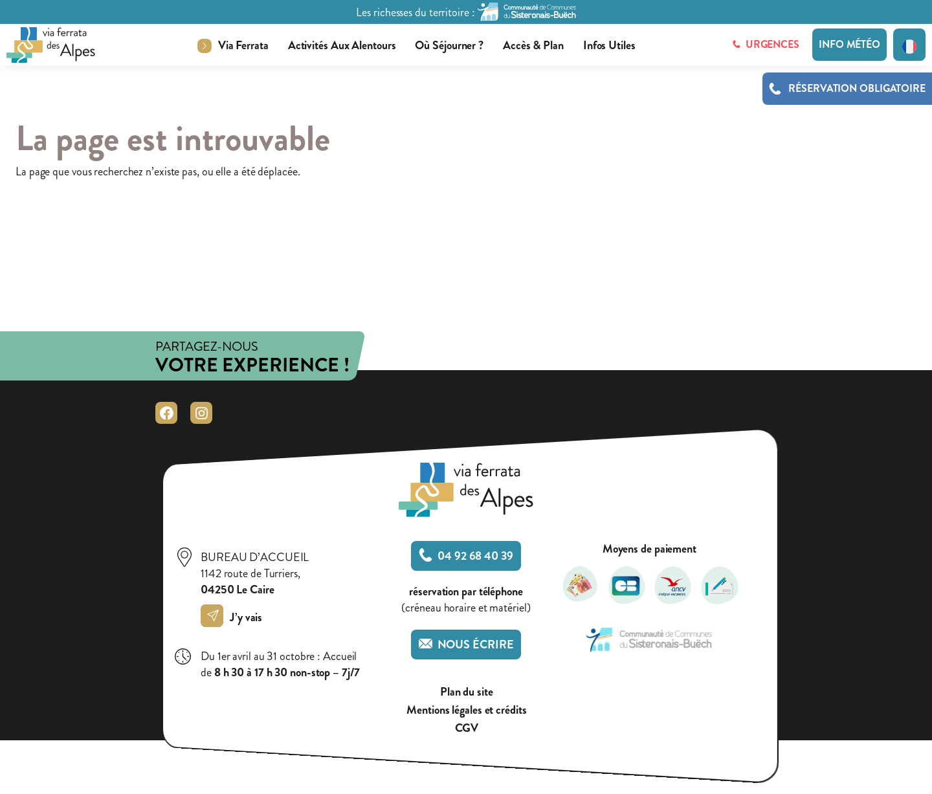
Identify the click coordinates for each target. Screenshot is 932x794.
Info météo (849, 44)
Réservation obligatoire (857, 89)
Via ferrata (243, 45)
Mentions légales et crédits (466, 710)
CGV (467, 728)
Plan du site (466, 692)
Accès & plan (533, 45)
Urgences (766, 44)
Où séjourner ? (449, 45)
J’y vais (234, 617)
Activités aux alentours (342, 45)
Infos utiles (609, 45)
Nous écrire (466, 644)
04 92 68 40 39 (466, 555)
